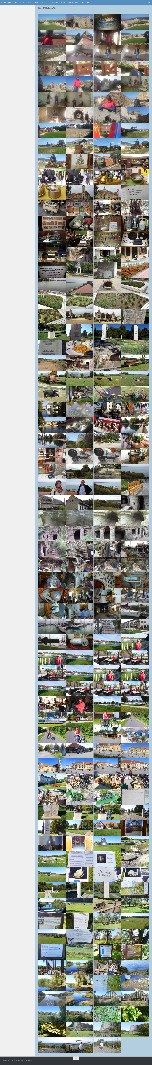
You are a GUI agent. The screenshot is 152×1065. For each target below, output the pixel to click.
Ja (15, 2)
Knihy (29, 2)
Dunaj (54, 2)
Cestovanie (5, 2)
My (21, 2)
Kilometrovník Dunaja (69, 2)
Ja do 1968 (85, 2)
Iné (47, 2)
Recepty (38, 2)
